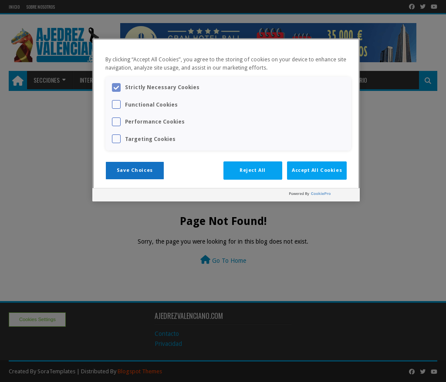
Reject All (253, 170)
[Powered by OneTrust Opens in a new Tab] (322, 196)
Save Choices (135, 170)
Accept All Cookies (317, 170)
